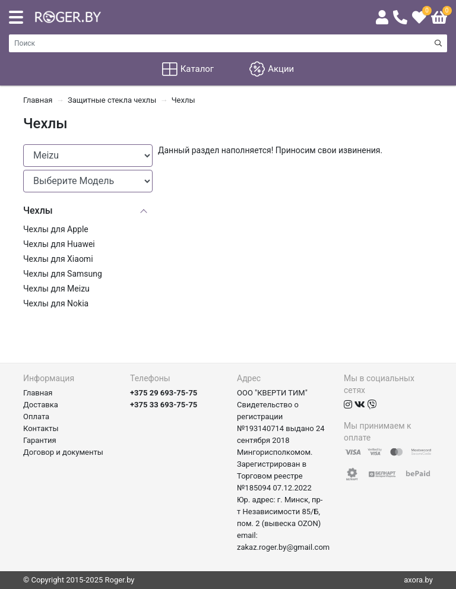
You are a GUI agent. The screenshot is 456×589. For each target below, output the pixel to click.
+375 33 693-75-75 (163, 404)
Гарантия (39, 440)
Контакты (41, 428)
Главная (37, 392)
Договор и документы (63, 452)
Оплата (36, 416)
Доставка (40, 404)
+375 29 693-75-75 (163, 392)
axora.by (418, 579)
